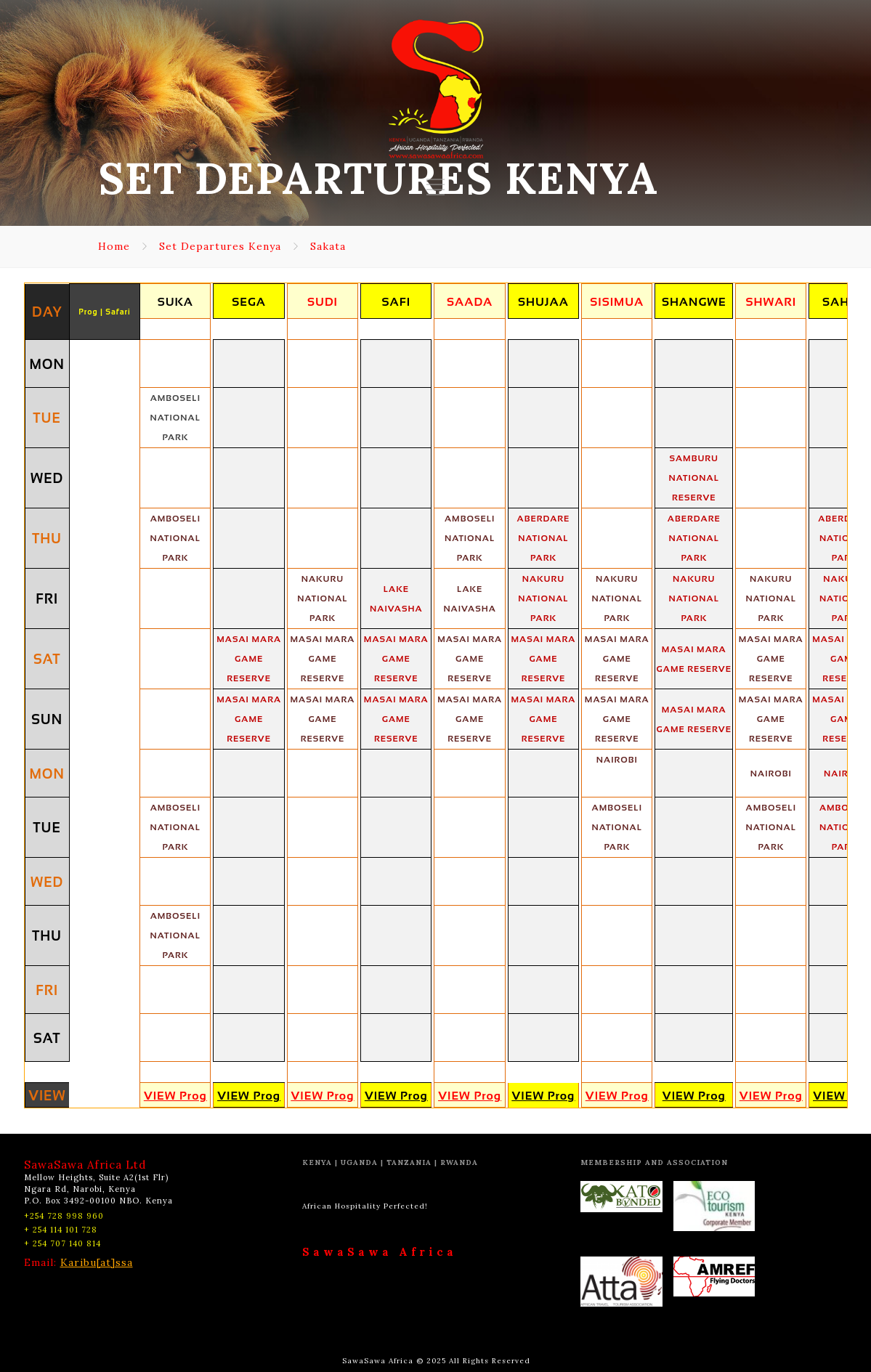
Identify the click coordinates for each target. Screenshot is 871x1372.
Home (114, 246)
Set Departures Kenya (220, 246)
